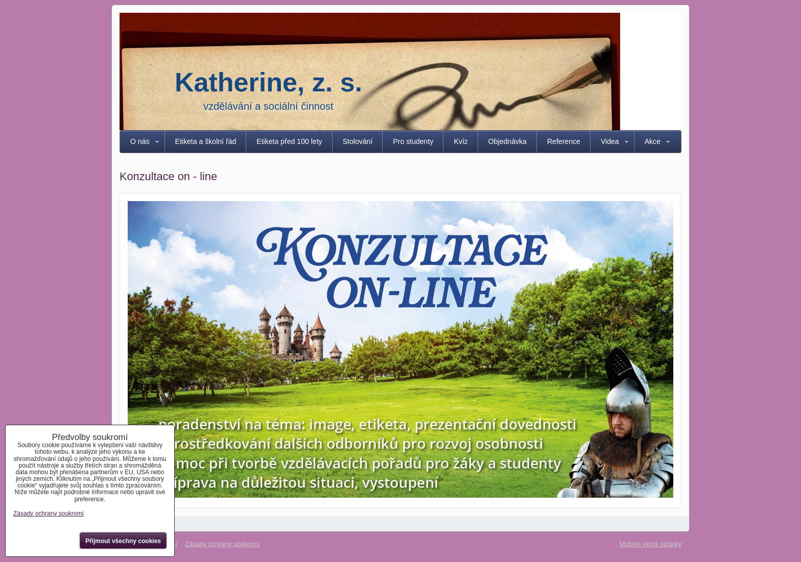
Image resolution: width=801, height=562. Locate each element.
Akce (653, 141)
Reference (563, 141)
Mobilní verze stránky (650, 544)
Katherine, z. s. (268, 82)
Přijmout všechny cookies (123, 541)
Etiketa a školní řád (206, 141)
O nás (140, 141)
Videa (610, 141)
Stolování (358, 141)
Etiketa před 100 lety (289, 141)
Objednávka (507, 141)
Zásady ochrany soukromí (222, 544)
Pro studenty (413, 141)
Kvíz (460, 141)
